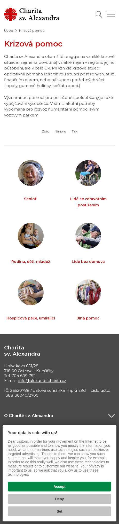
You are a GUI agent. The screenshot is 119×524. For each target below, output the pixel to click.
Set (59, 511)
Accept (59, 486)
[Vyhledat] (99, 14)
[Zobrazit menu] (111, 14)
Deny (59, 499)
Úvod (8, 30)
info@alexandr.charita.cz (42, 380)
